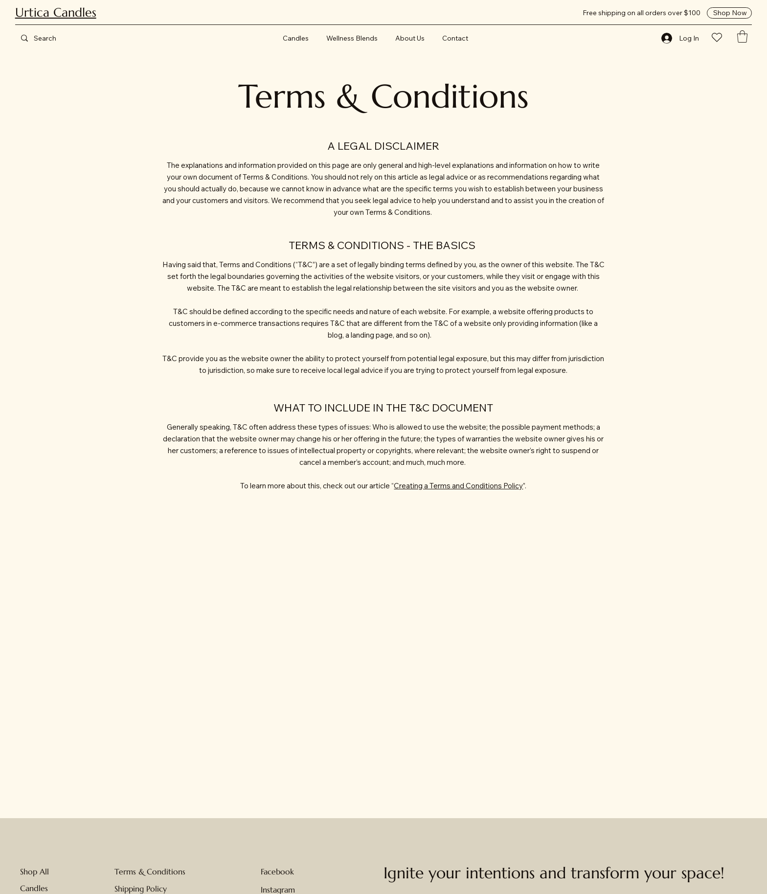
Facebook (277, 871)
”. (524, 485)
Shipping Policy (140, 889)
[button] (742, 36)
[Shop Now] (729, 12)
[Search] (54, 38)
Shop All (34, 871)
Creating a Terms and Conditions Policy (458, 485)
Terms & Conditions (149, 871)
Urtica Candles (55, 12)
